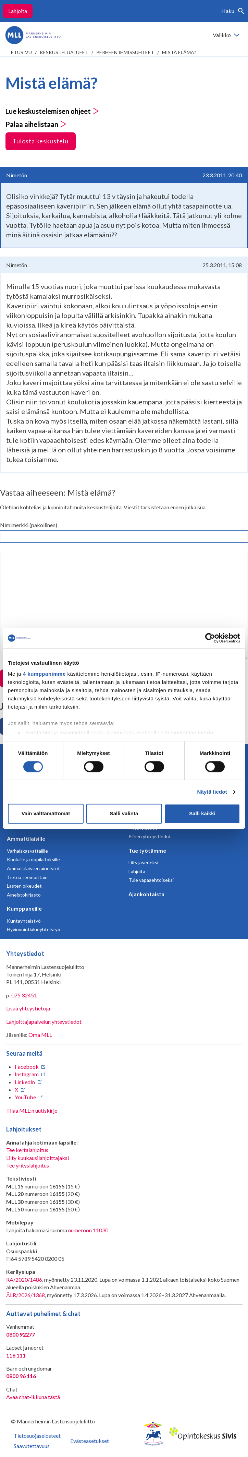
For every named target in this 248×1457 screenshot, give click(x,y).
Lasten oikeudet (24, 886)
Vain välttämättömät (46, 814)
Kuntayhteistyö (24, 921)
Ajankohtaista (146, 894)
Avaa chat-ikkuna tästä (33, 1397)
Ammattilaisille (26, 838)
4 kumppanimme (44, 674)
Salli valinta (124, 814)
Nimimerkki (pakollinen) (28, 525)
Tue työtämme (147, 850)
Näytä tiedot (212, 792)
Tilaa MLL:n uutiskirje (31, 1110)
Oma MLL (40, 1034)
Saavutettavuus (32, 1446)
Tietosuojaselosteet (37, 1435)
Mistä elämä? (179, 52)
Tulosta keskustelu (40, 141)
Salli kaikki (202, 814)
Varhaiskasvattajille (27, 851)
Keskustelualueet (64, 52)
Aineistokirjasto (24, 895)
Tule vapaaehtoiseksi (151, 880)
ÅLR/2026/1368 (25, 1295)
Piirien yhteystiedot (149, 836)
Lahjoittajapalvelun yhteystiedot (44, 1021)
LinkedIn (25, 1082)
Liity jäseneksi (143, 862)
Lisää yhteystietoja (28, 1008)
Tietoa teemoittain (27, 877)
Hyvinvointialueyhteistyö (33, 929)
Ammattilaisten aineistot (33, 868)
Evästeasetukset (89, 1440)
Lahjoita (17, 11)
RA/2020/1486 (24, 1279)
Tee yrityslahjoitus (27, 1165)
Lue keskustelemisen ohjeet (52, 111)
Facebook (27, 1066)
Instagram (27, 1074)
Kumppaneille (24, 908)
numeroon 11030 (88, 1230)
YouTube (25, 1097)
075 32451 (24, 995)
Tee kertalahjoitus (27, 1150)
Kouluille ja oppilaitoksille (33, 859)
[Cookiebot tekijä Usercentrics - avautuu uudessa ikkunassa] (210, 638)
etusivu (21, 52)
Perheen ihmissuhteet (125, 52)
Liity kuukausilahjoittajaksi (37, 1157)
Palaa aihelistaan (35, 124)
